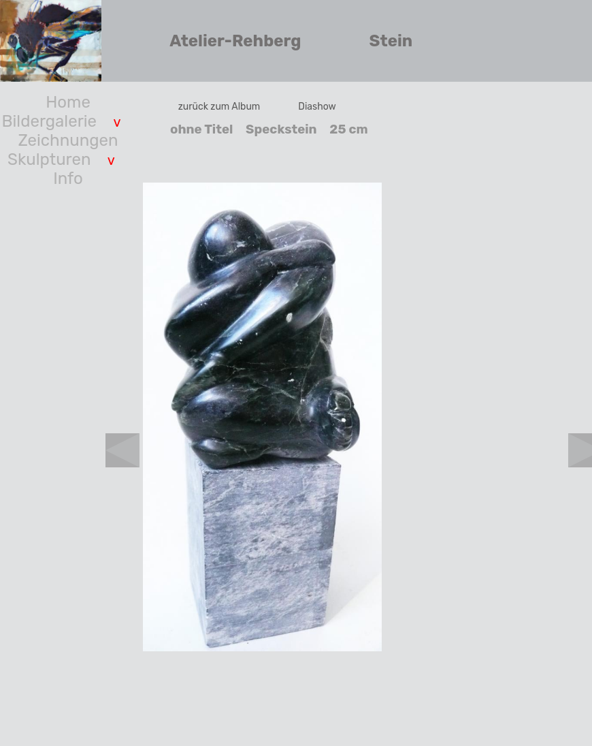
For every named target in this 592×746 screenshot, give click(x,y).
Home (68, 102)
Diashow (317, 106)
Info (68, 178)
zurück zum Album (219, 106)
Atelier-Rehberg (235, 40)
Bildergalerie (49, 121)
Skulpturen (49, 159)
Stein (391, 40)
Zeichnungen (68, 140)
